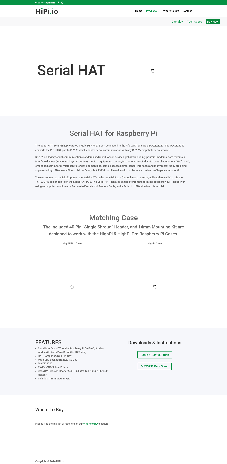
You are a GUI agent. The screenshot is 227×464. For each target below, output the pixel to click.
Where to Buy (171, 11)
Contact (187, 11)
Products (151, 11)
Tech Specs (194, 21)
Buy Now (212, 21)
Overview (178, 21)
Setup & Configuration (155, 355)
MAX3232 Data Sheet (155, 366)
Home (138, 11)
